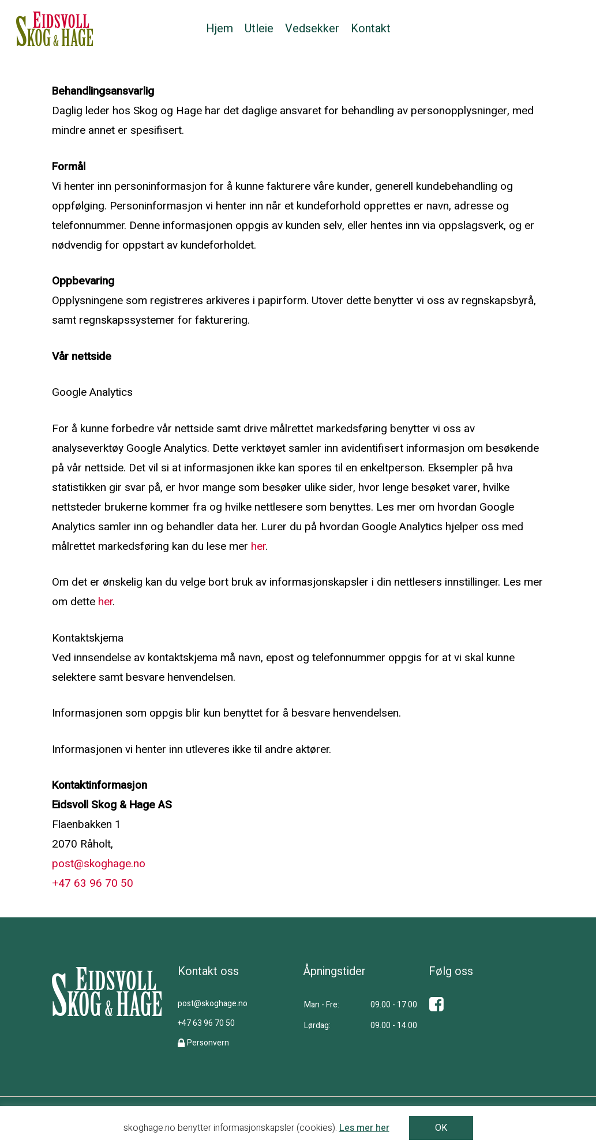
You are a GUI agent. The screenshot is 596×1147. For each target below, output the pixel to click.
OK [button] (441, 1128)
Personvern (208, 1043)
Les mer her (364, 1128)
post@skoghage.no (98, 864)
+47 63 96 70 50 (92, 883)
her (258, 546)
